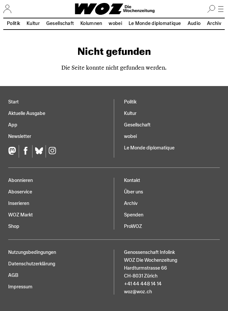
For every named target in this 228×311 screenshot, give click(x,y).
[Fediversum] (13, 151)
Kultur (33, 23)
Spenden (133, 215)
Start (13, 102)
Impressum (20, 287)
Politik (13, 23)
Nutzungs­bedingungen (32, 252)
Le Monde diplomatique (155, 23)
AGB (13, 275)
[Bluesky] (39, 151)
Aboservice (20, 192)
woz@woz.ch (138, 292)
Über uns (133, 192)
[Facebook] (25, 151)
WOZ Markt (20, 215)
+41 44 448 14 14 (143, 284)
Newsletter (19, 136)
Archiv (214, 23)
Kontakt (132, 180)
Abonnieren (20, 180)
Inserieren (18, 203)
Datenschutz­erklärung (31, 264)
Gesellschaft (60, 23)
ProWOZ (133, 226)
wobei (115, 23)
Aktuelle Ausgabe (26, 113)
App (12, 125)
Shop (13, 226)
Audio (194, 23)
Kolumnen (91, 23)
